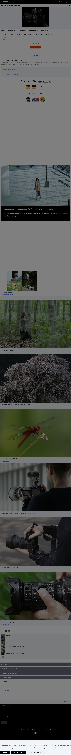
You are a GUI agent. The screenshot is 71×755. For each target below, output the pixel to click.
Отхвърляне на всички (19, 752)
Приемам (5, 752)
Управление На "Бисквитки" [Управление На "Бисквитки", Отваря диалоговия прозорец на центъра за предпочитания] (36, 752)
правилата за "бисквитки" (34, 748)
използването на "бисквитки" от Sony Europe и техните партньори (30, 747)
